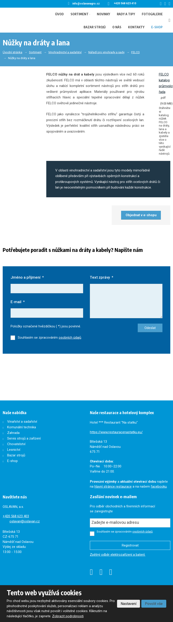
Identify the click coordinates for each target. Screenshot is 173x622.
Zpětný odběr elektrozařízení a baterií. (117, 555)
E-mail (18, 302)
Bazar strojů (95, 27)
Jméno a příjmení (27, 277)
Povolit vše (154, 604)
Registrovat (130, 545)
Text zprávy (101, 277)
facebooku (159, 486)
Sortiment (80, 14)
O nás (116, 27)
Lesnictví (13, 450)
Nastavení (128, 604)
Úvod (59, 14)
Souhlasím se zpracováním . (50, 337)
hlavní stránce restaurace (113, 486)
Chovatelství (16, 444)
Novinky (103, 14)
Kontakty (136, 27)
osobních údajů (70, 337)
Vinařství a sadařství (22, 422)
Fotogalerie (152, 14)
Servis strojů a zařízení (24, 438)
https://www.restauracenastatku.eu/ (116, 432)
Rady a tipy (126, 14)
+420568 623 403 (16, 516)
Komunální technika (21, 427)
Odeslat (150, 328)
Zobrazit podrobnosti (68, 616)
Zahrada (13, 433)
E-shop (157, 27)
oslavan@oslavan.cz (24, 521)
